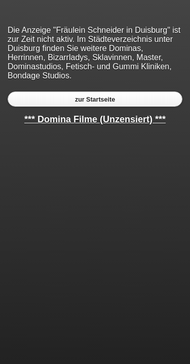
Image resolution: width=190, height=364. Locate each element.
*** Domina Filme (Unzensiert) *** (95, 119)
